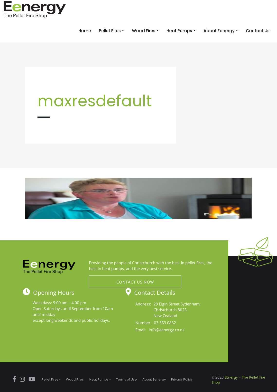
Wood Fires (143, 31)
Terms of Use (126, 379)
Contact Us (257, 31)
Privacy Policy (182, 379)
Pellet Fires (110, 31)
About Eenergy (219, 31)
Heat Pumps (179, 31)
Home (84, 31)
